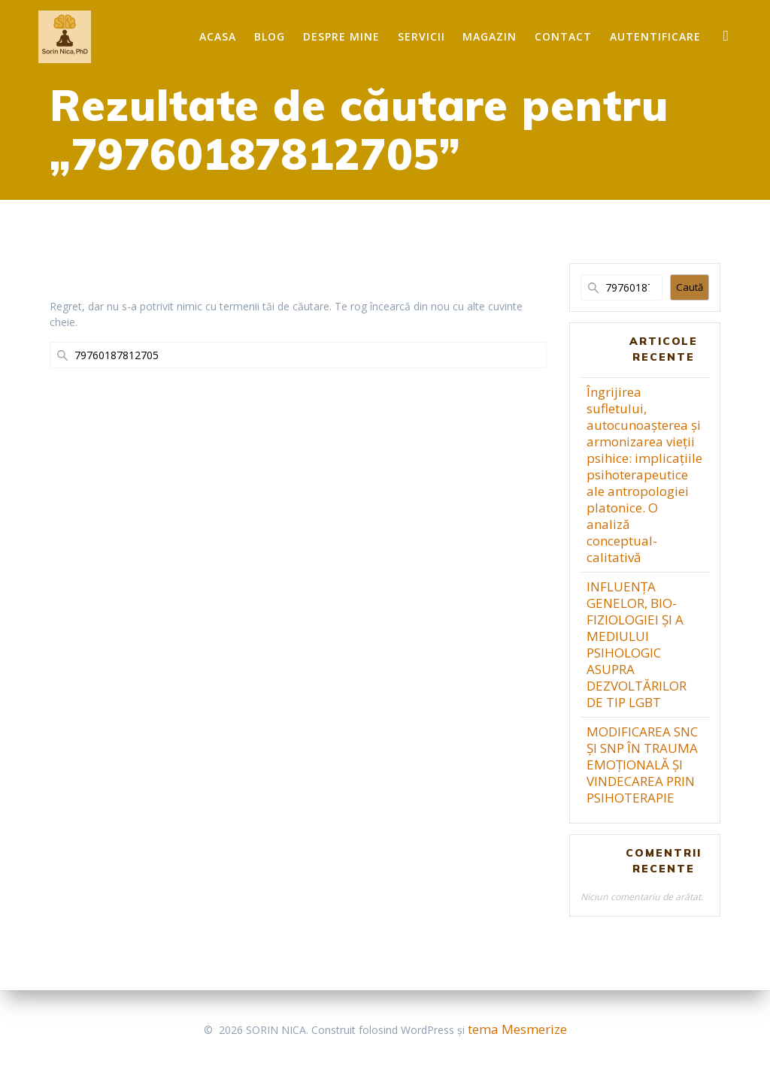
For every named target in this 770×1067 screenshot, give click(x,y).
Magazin (489, 36)
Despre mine (341, 36)
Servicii (421, 36)
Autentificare (655, 36)
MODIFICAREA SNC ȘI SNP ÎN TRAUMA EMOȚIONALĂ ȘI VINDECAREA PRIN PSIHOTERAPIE (642, 764)
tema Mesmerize (517, 1029)
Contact (563, 36)
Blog (269, 36)
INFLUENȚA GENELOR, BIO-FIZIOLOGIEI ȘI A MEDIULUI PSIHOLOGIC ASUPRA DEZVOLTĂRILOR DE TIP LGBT (637, 644)
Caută (689, 287)
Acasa (217, 36)
